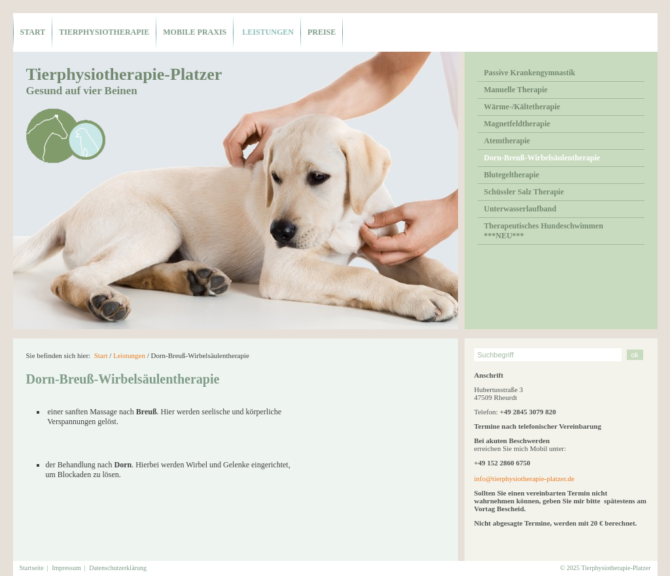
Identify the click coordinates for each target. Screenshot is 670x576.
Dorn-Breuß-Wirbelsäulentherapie (542, 157)
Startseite (32, 567)
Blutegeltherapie (512, 174)
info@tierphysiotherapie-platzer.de (524, 478)
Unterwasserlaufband (520, 208)
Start (33, 32)
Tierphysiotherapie (104, 32)
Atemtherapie (507, 140)
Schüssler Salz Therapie (524, 191)
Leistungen (267, 32)
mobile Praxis (194, 32)
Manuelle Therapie (516, 89)
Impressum (66, 567)
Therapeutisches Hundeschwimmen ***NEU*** (543, 230)
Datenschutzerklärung (118, 567)
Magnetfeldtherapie (517, 123)
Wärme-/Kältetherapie (522, 106)
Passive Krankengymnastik (530, 72)
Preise (322, 32)
